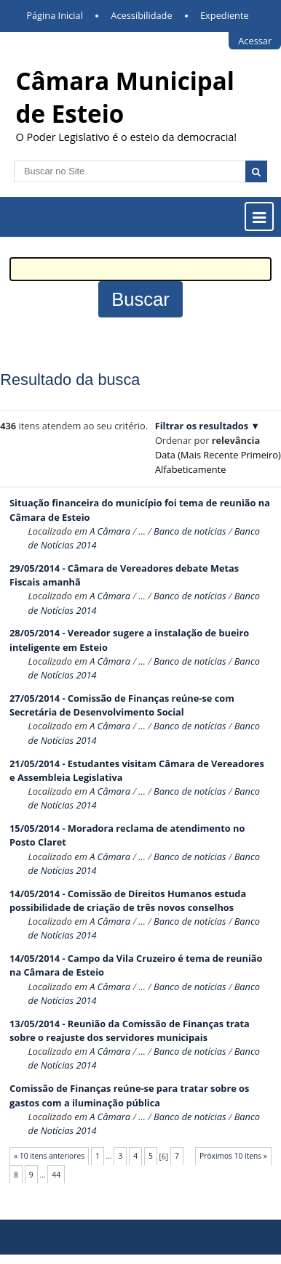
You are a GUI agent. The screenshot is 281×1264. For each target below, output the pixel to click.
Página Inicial (54, 15)
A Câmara (110, 531)
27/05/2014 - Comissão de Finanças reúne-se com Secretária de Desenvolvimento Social (121, 705)
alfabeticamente (190, 469)
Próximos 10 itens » (233, 1156)
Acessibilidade (141, 15)
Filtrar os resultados (201, 425)
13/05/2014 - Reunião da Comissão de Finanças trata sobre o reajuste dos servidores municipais (129, 1030)
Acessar (255, 40)
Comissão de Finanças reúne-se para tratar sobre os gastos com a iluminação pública (129, 1095)
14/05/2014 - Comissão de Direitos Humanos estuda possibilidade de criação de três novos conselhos (127, 900)
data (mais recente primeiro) (218, 454)
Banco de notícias (190, 531)
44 (56, 1175)
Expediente (224, 15)
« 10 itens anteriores (49, 1156)
